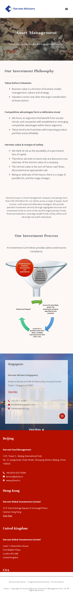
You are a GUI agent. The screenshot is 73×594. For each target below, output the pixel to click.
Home (6, 588)
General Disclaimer (17, 582)
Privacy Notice (57, 582)
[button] (36, 430)
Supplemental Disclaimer (39, 582)
